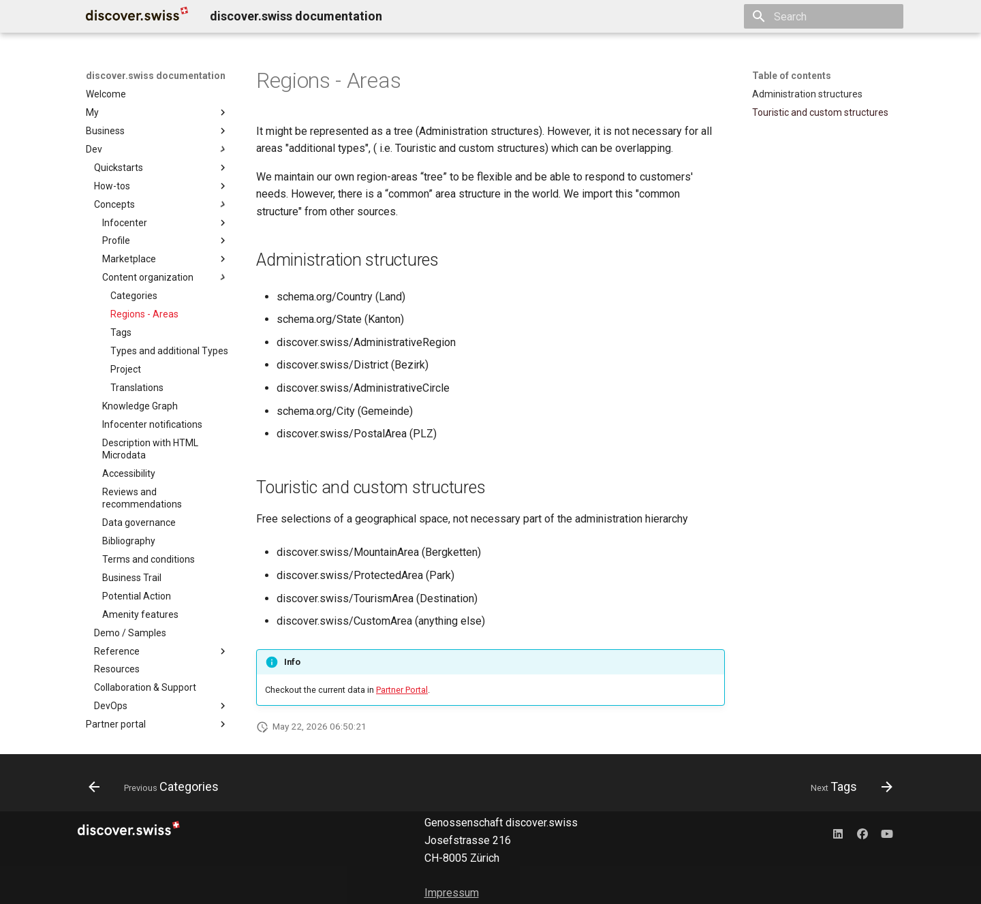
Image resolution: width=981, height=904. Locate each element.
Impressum (451, 892)
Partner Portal (402, 690)
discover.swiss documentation (155, 75)
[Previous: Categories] (158, 786)
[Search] (823, 16)
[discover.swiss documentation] (136, 16)
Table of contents (791, 75)
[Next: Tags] (847, 786)
